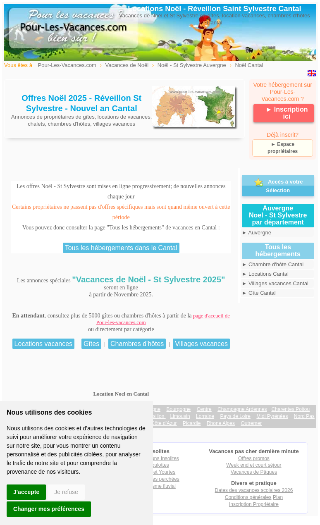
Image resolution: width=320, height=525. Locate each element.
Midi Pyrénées (272, 416)
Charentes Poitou (290, 409)
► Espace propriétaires (282, 147)
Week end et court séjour (253, 465)
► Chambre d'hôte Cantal (273, 264)
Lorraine (205, 416)
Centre (204, 409)
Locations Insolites (158, 458)
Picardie (192, 423)
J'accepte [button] (26, 492)
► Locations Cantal (265, 274)
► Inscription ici (286, 113)
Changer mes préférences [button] (48, 509)
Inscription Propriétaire (254, 504)
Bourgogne (179, 409)
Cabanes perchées (158, 479)
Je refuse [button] (66, 492)
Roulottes (158, 465)
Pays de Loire (235, 416)
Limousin (180, 416)
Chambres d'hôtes (137, 343)
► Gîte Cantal (259, 293)
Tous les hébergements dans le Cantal (121, 247)
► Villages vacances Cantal (275, 283)
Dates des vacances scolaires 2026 (254, 490)
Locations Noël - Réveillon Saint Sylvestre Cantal (214, 9)
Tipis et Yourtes (159, 472)
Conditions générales (248, 497)
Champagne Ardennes (242, 409)
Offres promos (254, 458)
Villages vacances (201, 343)
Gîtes (91, 343)
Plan (278, 497)
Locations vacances (43, 343)
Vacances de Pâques (254, 472)
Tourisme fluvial (158, 486)
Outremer (251, 423)
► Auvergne (256, 232)
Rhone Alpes (221, 423)
